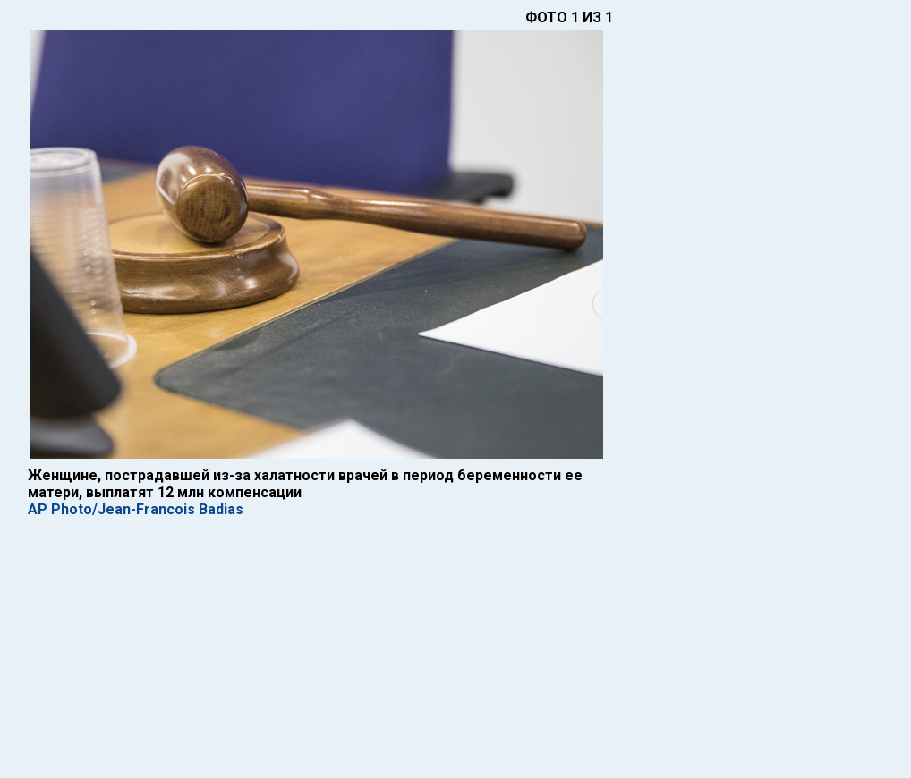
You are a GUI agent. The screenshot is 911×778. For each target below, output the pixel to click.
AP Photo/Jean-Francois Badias (135, 509)
